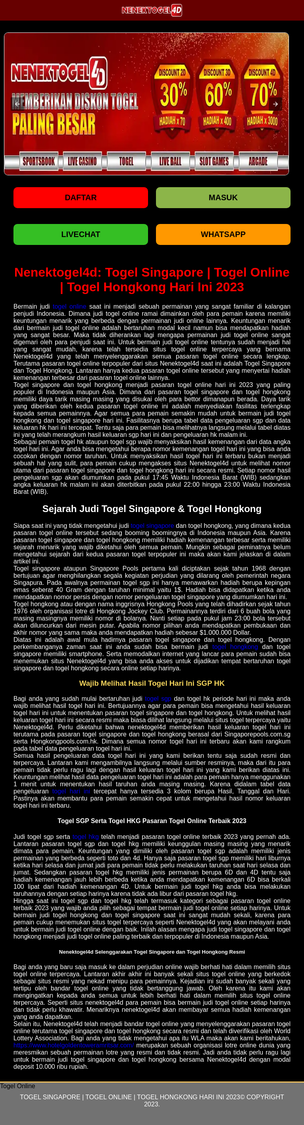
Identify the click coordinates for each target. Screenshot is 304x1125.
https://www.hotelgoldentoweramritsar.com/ (73, 1045)
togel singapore (152, 525)
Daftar (81, 197)
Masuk (223, 197)
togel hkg (85, 836)
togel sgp (158, 698)
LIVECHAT (81, 234)
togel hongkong (235, 646)
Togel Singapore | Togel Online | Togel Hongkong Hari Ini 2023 (130, 1097)
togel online (69, 306)
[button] (17, 104)
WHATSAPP (223, 234)
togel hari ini (71, 791)
